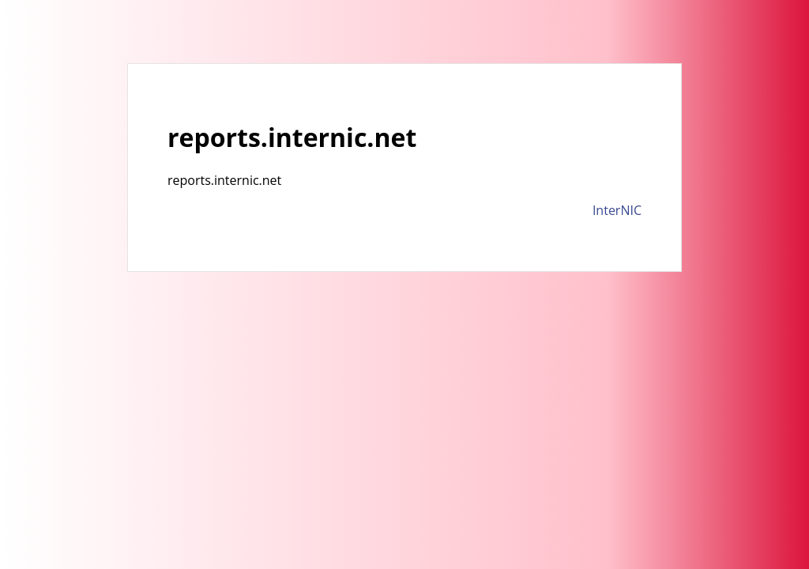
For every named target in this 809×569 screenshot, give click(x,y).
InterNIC (617, 210)
